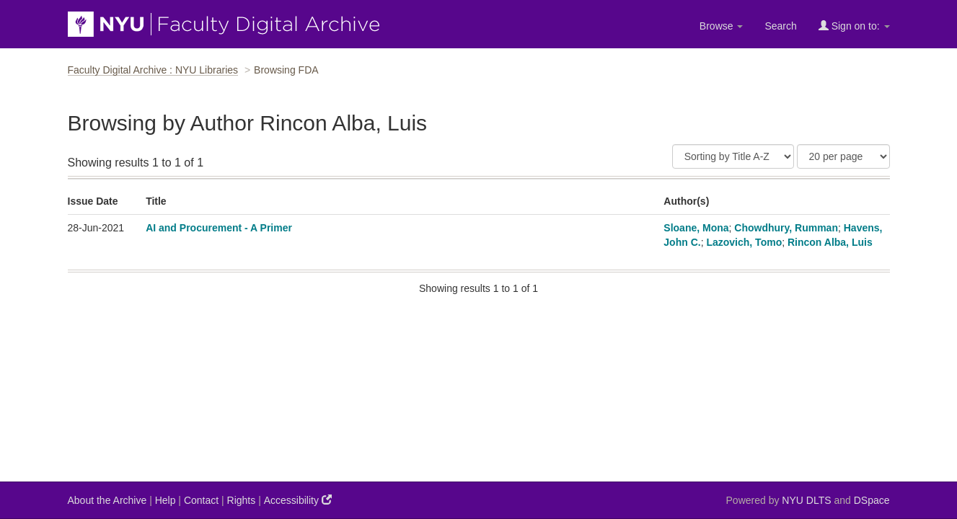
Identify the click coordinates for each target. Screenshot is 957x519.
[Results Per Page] (843, 156)
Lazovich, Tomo (744, 242)
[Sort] (733, 156)
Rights (241, 500)
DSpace (872, 500)
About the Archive (107, 500)
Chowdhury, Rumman (786, 228)
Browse (722, 26)
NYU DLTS (806, 500)
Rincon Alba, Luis (830, 242)
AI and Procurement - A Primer (219, 228)
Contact (201, 500)
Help (165, 500)
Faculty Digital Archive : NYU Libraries (153, 70)
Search (780, 26)
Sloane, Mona (695, 228)
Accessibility (298, 500)
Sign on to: (854, 25)
